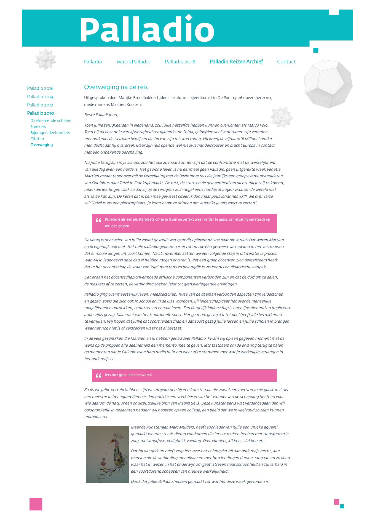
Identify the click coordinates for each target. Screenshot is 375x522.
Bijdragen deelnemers (50, 133)
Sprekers (38, 127)
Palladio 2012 (40, 105)
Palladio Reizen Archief (236, 62)
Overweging (41, 145)
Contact (286, 62)
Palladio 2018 (180, 62)
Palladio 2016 (40, 89)
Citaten (37, 139)
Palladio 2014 (40, 97)
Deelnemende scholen (50, 121)
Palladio (93, 62)
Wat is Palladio (134, 62)
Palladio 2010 (40, 113)
